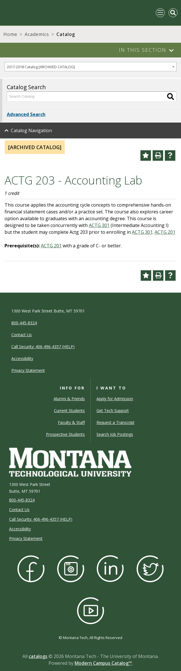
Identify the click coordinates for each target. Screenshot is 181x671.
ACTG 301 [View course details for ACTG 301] (99, 225)
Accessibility (20, 528)
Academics (37, 34)
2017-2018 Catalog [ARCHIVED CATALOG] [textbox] (41, 66)
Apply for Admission (114, 398)
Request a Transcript (115, 422)
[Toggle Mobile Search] (173, 12)
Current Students (69, 410)
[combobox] (90, 66)
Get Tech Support (112, 410)
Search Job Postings (114, 434)
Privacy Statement (26, 538)
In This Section (142, 49)
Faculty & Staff (71, 422)
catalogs (38, 656)
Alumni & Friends (69, 398)
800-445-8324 (22, 500)
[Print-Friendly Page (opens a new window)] (158, 155)
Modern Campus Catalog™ (103, 663)
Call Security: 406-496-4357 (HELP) (40, 519)
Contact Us (19, 509)
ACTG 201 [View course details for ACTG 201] (165, 232)
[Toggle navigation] (160, 13)
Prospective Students (65, 434)
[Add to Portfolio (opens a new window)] (145, 155)
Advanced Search (26, 114)
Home (10, 34)
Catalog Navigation (31, 130)
